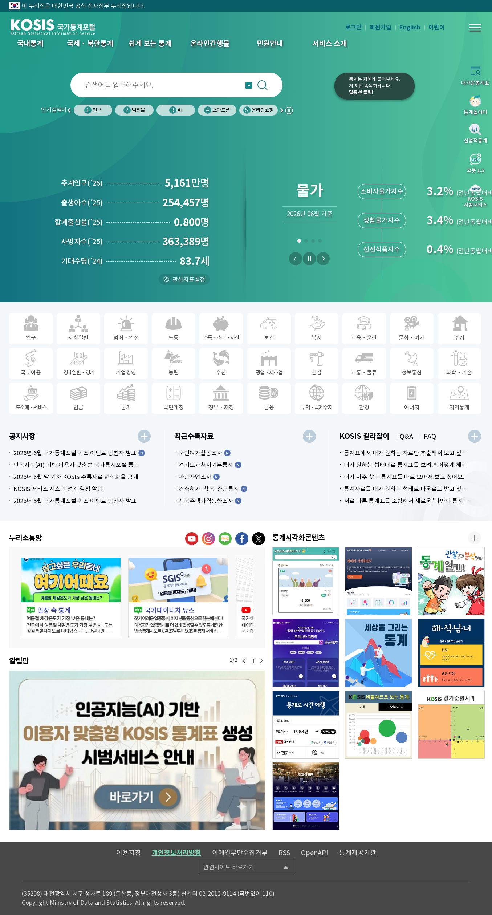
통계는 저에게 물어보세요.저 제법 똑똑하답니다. (374, 86)
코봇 (312, 91)
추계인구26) (82, 183)
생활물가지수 (381, 220)
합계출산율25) (78, 222)
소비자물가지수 (381, 191)
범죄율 (134, 110)
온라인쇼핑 (258, 110)
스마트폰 (217, 110)
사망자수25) (82, 241)
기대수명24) (82, 261)
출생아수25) (82, 202)
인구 (92, 110)
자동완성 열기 (248, 85)
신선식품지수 (381, 249)
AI (175, 110)
